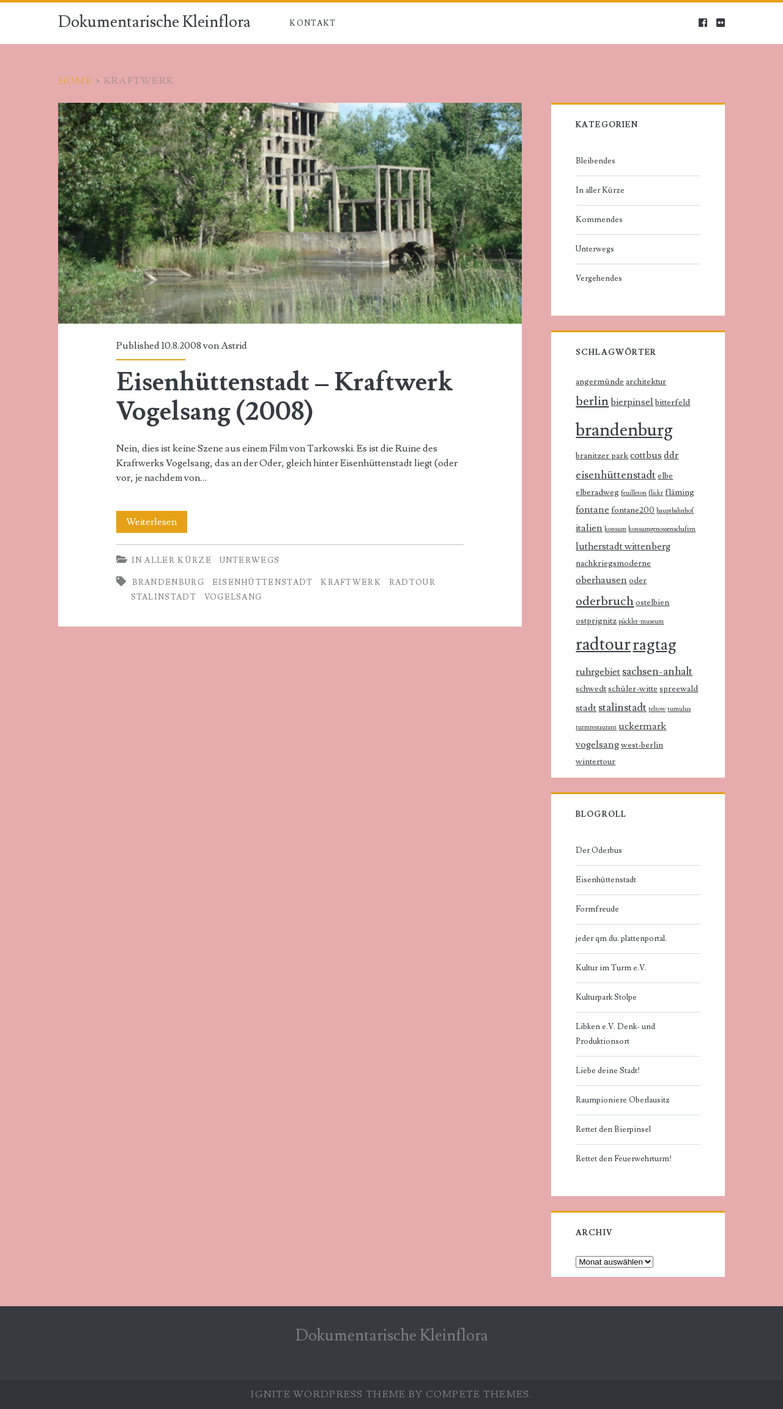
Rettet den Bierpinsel (613, 1129)
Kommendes (599, 220)
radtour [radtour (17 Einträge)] (603, 644)
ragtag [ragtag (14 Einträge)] (655, 644)
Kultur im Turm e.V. (611, 968)
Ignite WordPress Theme (328, 1394)
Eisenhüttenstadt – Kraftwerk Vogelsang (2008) (290, 213)
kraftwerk (351, 582)
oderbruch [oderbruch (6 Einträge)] (605, 601)
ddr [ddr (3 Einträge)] (671, 455)
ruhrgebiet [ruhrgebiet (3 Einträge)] (598, 672)
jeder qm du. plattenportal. (621, 938)
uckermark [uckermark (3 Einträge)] (642, 726)
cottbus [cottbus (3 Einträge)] (646, 455)
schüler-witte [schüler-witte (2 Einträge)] (633, 688)
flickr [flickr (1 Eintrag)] (655, 493)
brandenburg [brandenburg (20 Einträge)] (624, 430)
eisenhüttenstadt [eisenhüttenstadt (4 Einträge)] (616, 475)
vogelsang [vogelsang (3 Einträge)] (597, 744)
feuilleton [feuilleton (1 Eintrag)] (634, 493)
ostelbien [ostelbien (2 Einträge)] (652, 602)
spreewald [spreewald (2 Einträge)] (678, 688)
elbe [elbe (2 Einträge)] (665, 475)
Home (75, 81)
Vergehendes (599, 278)
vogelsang (233, 597)
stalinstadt (163, 597)
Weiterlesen (155, 522)
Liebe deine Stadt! (608, 1071)
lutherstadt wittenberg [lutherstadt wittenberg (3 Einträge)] (623, 546)
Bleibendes (595, 161)
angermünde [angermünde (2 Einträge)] (600, 381)
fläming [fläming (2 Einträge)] (679, 492)
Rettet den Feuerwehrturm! (624, 1159)
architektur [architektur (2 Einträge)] (646, 381)
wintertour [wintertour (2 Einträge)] (595, 761)
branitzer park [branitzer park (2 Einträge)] (602, 455)
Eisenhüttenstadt (606, 880)
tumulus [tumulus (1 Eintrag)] (679, 709)
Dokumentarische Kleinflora (154, 22)
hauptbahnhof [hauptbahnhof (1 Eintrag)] (675, 511)
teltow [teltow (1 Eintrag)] (657, 709)
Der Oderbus (599, 850)
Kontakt (312, 23)
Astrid (234, 346)
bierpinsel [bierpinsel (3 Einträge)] (631, 402)
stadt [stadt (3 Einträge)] (586, 708)
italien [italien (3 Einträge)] (589, 528)
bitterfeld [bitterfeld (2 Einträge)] (672, 402)
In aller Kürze (172, 560)
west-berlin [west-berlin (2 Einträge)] (642, 745)
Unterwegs (250, 560)
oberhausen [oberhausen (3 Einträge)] (601, 580)
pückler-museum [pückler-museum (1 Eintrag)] (641, 621)
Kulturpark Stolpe (606, 997)
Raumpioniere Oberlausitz (623, 1100)
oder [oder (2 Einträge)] (638, 580)
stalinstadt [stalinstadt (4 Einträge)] (622, 708)
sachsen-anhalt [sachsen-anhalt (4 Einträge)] (657, 671)
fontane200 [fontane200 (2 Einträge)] (633, 510)
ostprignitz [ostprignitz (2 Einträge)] (596, 620)
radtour (412, 582)
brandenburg (168, 582)
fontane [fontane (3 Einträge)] (592, 510)
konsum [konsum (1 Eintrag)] (615, 529)
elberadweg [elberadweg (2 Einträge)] (597, 492)
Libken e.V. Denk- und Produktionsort (615, 1034)
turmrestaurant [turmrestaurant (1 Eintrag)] (596, 727)
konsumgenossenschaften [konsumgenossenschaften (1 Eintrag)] (662, 529)
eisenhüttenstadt (262, 582)
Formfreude (597, 909)
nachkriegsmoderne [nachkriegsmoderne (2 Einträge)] (613, 563)
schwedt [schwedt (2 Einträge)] (591, 688)
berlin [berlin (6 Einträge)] (592, 401)
